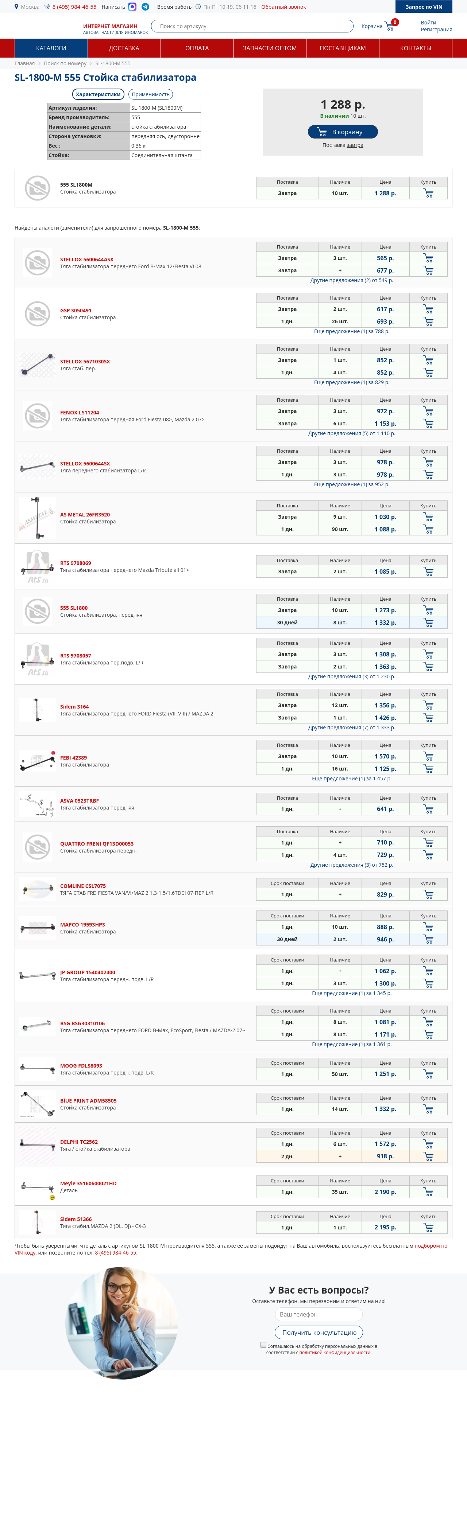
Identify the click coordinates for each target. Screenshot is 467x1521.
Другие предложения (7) (351, 727)
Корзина (372, 26)
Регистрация (436, 29)
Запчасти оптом (270, 48)
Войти (428, 22)
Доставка (124, 48)
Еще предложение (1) (352, 331)
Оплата (197, 48)
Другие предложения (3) (351, 676)
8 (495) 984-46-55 (75, 6)
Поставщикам (343, 48)
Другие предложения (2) (351, 280)
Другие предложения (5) (351, 433)
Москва (30, 6)
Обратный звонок (284, 6)
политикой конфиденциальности (334, 1352)
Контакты (415, 48)
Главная (25, 63)
